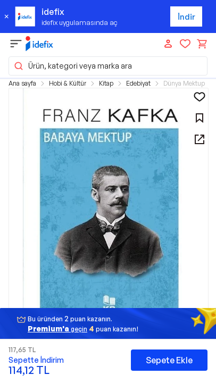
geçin (57, 328)
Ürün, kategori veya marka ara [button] (72, 66)
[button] (108, 212)
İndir (186, 17)
